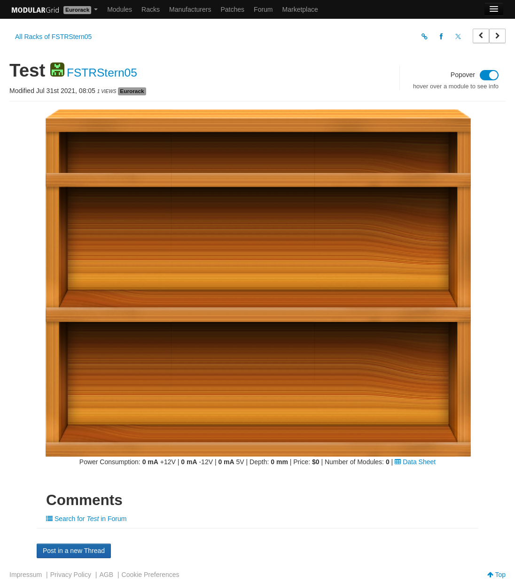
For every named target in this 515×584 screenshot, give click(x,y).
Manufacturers (190, 9)
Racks (150, 9)
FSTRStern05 (102, 72)
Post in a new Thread (74, 550)
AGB (106, 574)
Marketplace (300, 9)
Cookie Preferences (150, 574)
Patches (232, 9)
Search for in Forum (86, 518)
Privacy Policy (70, 574)
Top (496, 574)
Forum (263, 9)
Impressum (25, 574)
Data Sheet (415, 462)
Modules (119, 9)
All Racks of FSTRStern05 (53, 36)
